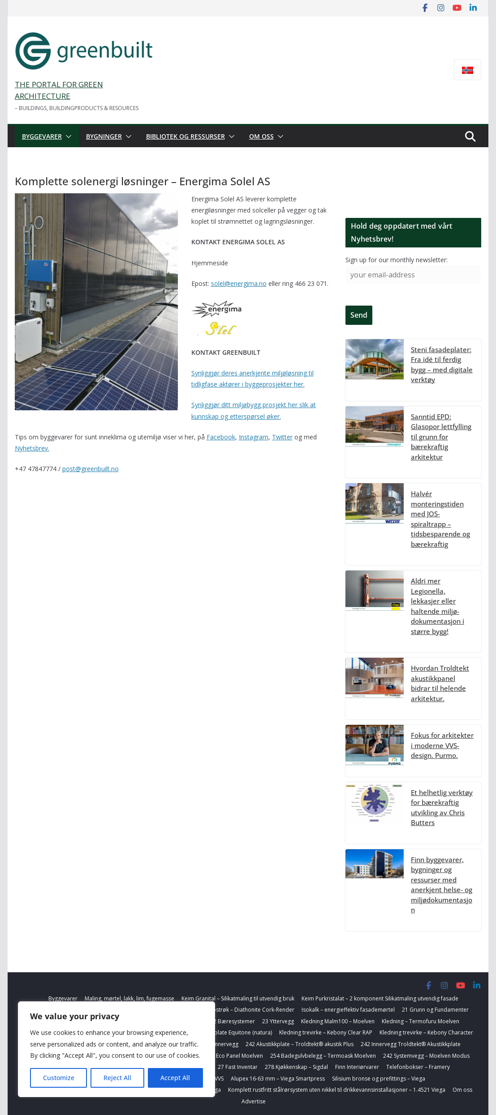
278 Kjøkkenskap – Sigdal (296, 1067)
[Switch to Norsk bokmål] (467, 70)
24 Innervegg (222, 1044)
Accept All (175, 1077)
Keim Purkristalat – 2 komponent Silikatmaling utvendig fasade (380, 998)
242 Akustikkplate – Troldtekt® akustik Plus (300, 1044)
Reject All (117, 1077)
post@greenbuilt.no (90, 468)
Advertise (254, 1101)
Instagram (253, 437)
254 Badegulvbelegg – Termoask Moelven (323, 1056)
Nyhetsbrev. (32, 448)
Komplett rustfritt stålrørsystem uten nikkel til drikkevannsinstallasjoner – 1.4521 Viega (336, 1090)
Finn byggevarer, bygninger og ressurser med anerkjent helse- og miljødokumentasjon (441, 885)
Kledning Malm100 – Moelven (338, 1021)
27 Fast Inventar (238, 1067)
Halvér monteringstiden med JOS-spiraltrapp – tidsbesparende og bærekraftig (440, 519)
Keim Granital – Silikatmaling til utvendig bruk (237, 998)
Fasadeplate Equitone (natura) (234, 1032)
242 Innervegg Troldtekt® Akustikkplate (411, 1044)
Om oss (261, 136)
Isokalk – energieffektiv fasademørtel (348, 1009)
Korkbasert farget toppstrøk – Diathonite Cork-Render (225, 1009)
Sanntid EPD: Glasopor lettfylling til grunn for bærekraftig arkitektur (441, 436)
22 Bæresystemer (232, 1021)
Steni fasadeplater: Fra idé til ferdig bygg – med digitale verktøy (442, 364)
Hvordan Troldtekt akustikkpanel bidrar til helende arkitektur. (440, 683)
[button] (67, 136)
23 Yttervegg (278, 1021)
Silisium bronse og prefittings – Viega (378, 1078)
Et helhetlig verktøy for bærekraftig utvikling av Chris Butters (442, 807)
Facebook (221, 437)
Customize (58, 1077)
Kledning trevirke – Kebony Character (426, 1032)
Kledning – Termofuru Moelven (420, 1021)
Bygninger (104, 136)
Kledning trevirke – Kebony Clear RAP (325, 1032)
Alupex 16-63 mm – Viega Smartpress (278, 1078)
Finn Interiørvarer (357, 1067)
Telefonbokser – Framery (418, 1067)
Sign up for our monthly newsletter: (396, 259)
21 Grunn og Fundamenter (435, 1009)
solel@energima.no (239, 283)
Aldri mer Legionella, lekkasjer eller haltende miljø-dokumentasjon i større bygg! (437, 606)
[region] (116, 1049)
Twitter (282, 437)
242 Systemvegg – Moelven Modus (426, 1056)
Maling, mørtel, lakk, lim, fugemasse (129, 998)
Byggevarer (42, 136)
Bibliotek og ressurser (185, 136)
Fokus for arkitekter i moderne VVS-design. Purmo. (442, 745)
